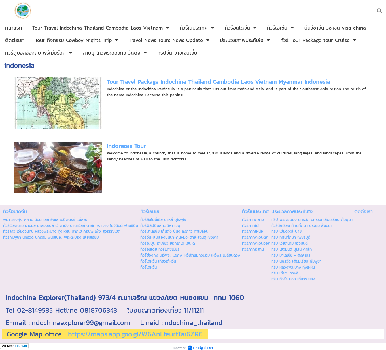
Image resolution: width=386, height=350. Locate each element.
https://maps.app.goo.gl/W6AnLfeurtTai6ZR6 (135, 334)
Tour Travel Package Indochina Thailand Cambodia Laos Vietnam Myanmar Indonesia (218, 81)
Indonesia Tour (126, 146)
